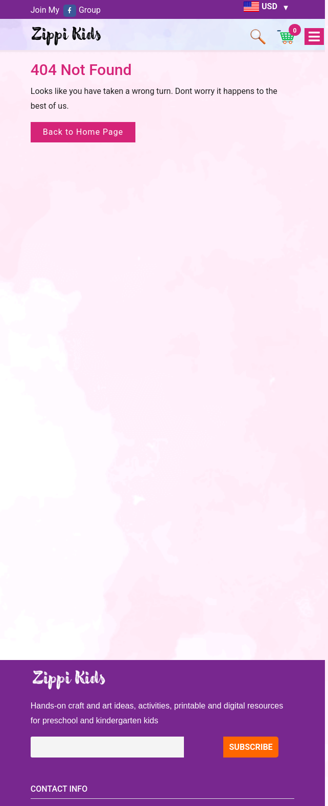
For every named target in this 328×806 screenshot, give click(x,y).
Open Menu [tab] (313, 37)
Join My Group (66, 10)
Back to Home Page (83, 132)
